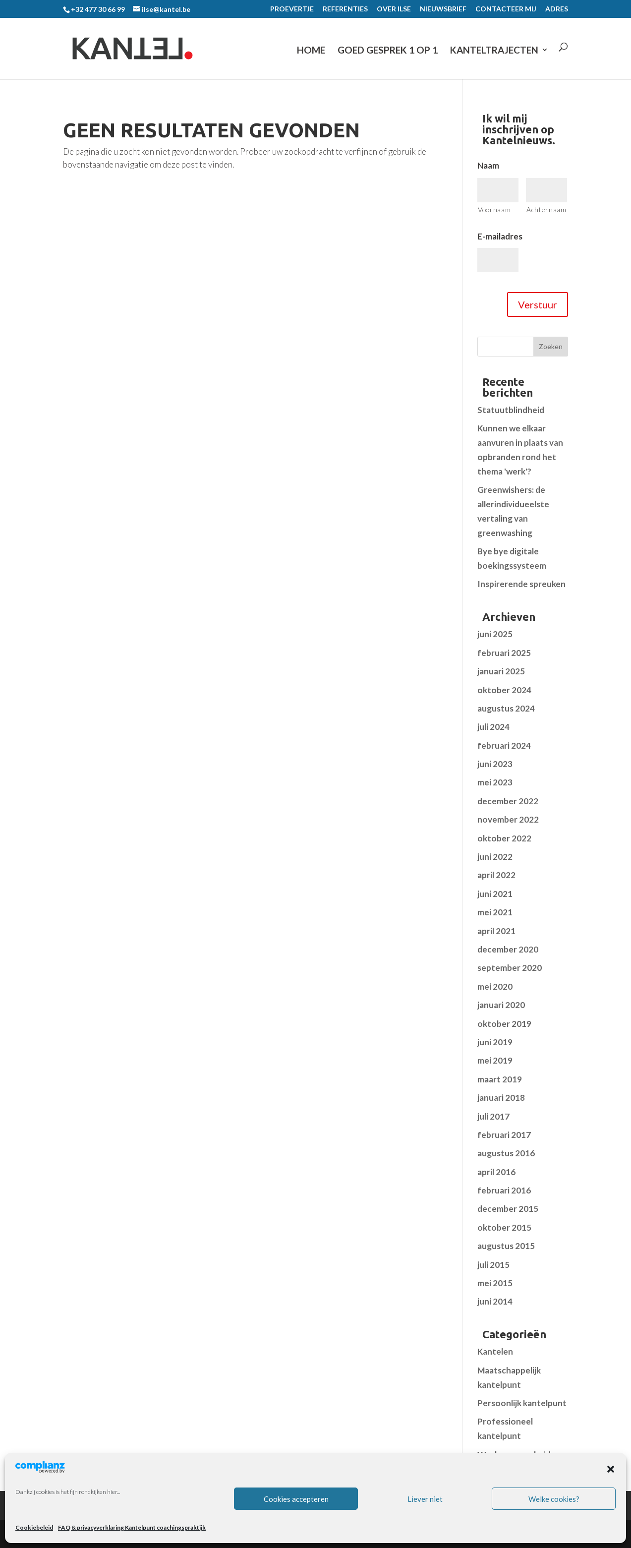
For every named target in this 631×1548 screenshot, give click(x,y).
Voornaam (494, 209)
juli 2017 (493, 1116)
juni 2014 (495, 1301)
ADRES (556, 9)
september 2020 (509, 967)
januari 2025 (501, 671)
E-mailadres (499, 236)
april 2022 (496, 875)
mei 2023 (495, 782)
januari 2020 (501, 1005)
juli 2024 (493, 726)
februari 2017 (504, 1135)
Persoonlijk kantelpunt (522, 1403)
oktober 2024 (504, 690)
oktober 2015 (504, 1227)
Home (311, 50)
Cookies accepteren (296, 1498)
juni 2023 (495, 764)
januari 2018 (501, 1097)
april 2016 (496, 1172)
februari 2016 (504, 1190)
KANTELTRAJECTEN (494, 50)
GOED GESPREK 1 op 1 (388, 50)
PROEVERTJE (292, 9)
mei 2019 (495, 1060)
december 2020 (507, 949)
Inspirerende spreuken (521, 584)
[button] (611, 1469)
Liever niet (425, 1498)
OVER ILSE (394, 9)
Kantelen (495, 1351)
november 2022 (508, 819)
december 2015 (507, 1208)
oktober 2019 (504, 1023)
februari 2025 (504, 653)
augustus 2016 (506, 1153)
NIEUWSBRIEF (443, 9)
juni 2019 (495, 1042)
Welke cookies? (553, 1498)
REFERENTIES (345, 9)
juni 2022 (495, 856)
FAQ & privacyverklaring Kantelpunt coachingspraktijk (132, 1527)
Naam (488, 165)
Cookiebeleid (34, 1527)
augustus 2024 (506, 708)
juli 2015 (493, 1264)
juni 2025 (495, 634)
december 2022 (507, 801)
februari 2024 (504, 745)
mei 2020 (495, 986)
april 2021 (496, 931)
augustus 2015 (506, 1246)
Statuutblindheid (510, 410)
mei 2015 (495, 1283)
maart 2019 (499, 1079)
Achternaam (546, 209)
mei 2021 (495, 912)
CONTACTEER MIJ (505, 9)
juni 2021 (495, 894)
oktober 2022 (504, 838)
